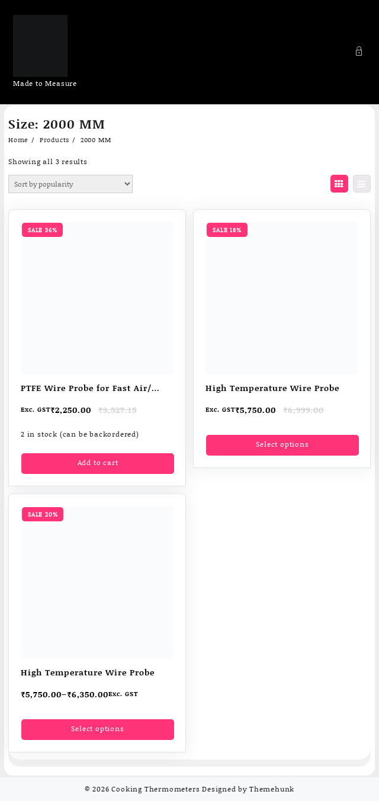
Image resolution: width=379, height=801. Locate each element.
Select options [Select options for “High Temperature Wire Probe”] (282, 444)
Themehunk (271, 789)
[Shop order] (70, 184)
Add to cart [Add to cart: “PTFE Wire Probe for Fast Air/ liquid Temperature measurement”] (98, 462)
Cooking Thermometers (155, 789)
